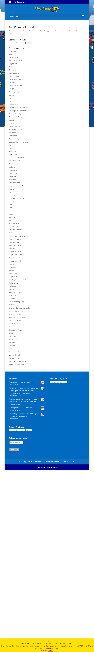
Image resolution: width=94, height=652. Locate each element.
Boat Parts (12, 70)
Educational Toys (14, 126)
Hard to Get (13, 173)
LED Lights (12, 195)
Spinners (12, 346)
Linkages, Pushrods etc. (17, 198)
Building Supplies (15, 76)
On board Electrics (15, 230)
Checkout (65, 462)
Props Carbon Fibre (15, 258)
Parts (10, 233)
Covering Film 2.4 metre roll (18, 108)
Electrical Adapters (15, 139)
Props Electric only (15, 261)
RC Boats (12, 299)
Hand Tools (13, 170)
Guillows (12, 167)
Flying (11, 148)
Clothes (11, 98)
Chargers (12, 89)
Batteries (12, 67)
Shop (20, 462)
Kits (10, 192)
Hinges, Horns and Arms (17, 186)
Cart (72, 462)
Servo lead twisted (15, 320)
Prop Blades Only (15, 245)
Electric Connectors (15, 129)
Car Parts (12, 82)
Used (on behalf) (14, 355)
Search (29, 43)
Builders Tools (14, 73)
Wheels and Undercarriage (18, 361)
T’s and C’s (38, 462)
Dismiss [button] (50, 651)
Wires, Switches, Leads (16, 364)
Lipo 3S (11, 205)
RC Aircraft (12, 295)
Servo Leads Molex (15, 330)
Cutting (11, 120)
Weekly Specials (14, 358)
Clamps (11, 95)
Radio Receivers (14, 289)
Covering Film (13, 104)
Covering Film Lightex (16, 114)
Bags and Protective (15, 61)
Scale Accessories (15, 305)
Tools (11, 349)
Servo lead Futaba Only (17, 317)
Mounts (11, 220)
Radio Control (13, 283)
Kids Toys (12, 189)
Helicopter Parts (14, 183)
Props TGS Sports (15, 273)
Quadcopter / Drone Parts (18, 280)
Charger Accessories (16, 86)
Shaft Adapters (14, 336)
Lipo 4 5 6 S (13, 208)
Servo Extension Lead (16, 314)
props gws (12, 267)
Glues (11, 164)
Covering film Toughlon (17, 117)
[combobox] (58, 382)
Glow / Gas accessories (16, 158)
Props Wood (13, 277)
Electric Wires (13, 136)
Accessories (13, 51)
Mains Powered (14, 211)
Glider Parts (13, 154)
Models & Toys (14, 217)
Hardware (12, 176)
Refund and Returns (52, 462)
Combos (11, 101)
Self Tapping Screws (16, 311)
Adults (11, 54)
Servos (11, 333)
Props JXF (12, 270)
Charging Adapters (15, 92)
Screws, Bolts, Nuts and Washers (20, 308)
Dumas (11, 123)
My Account (28, 462)
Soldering (12, 342)
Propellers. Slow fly (15, 252)
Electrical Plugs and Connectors (19, 142)
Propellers (12, 248)
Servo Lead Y (13, 324)
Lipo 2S (11, 201)
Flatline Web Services (50, 467)
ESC (10, 145)
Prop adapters (14, 242)
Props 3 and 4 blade (16, 255)
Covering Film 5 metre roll (18, 111)
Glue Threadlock (14, 161)
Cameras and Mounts (16, 79)
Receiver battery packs (16, 302)
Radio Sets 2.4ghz (15, 292)
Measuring (12, 214)
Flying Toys (12, 151)
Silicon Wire (13, 339)
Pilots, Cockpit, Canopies (17, 236)
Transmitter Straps (15, 352)
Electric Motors (14, 133)
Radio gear (12, 286)
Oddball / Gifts (14, 227)
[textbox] (58, 383)
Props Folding (13, 264)
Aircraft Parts (13, 57)
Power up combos (15, 239)
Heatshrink (12, 180)
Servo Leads (13, 327)
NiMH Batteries (14, 223)
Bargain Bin (13, 64)
